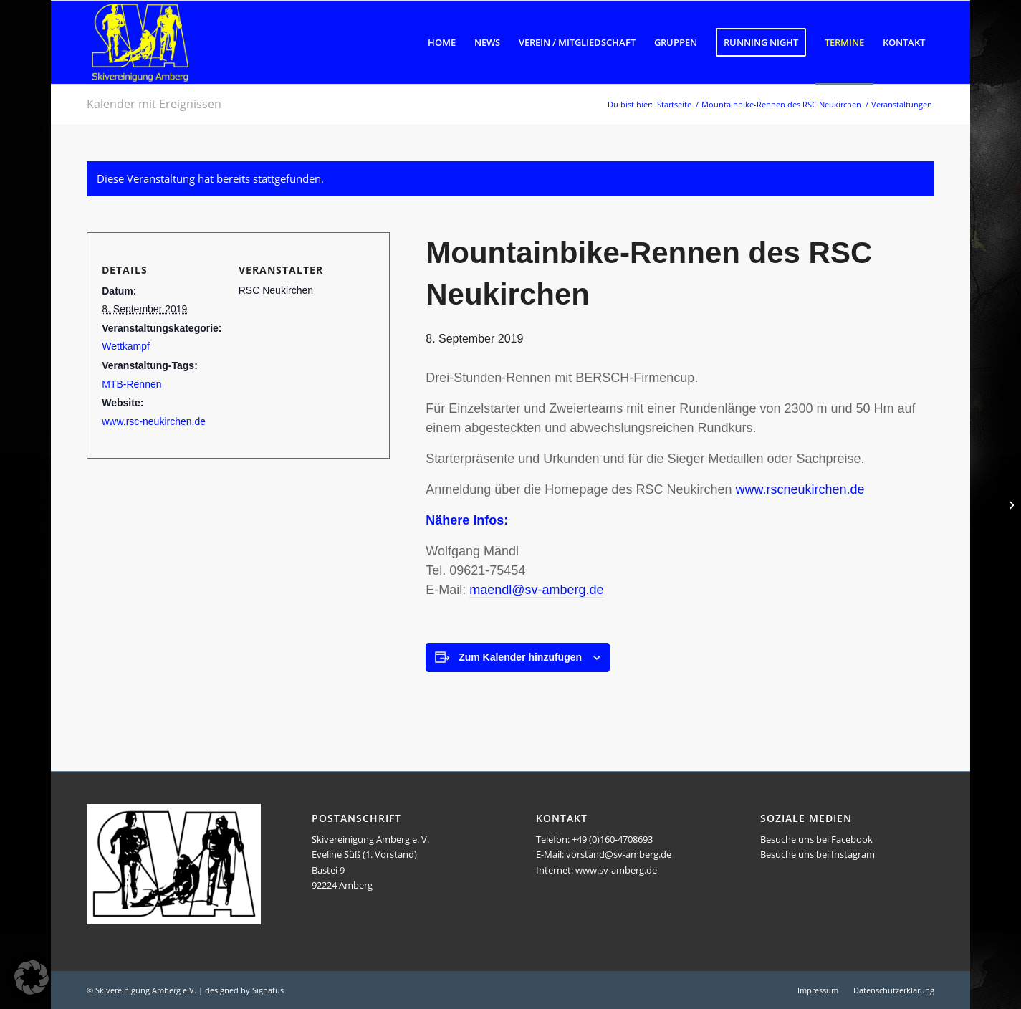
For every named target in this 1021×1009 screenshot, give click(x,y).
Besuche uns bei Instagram (817, 854)
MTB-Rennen (131, 384)
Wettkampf (126, 346)
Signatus (268, 990)
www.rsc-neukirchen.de (154, 421)
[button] (31, 977)
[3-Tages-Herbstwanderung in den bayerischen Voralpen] (1010, 504)
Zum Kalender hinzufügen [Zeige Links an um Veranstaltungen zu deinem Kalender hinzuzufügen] (520, 657)
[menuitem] (441, 42)
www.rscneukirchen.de (800, 489)
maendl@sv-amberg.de (536, 590)
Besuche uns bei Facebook (816, 839)
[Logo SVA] (140, 42)
